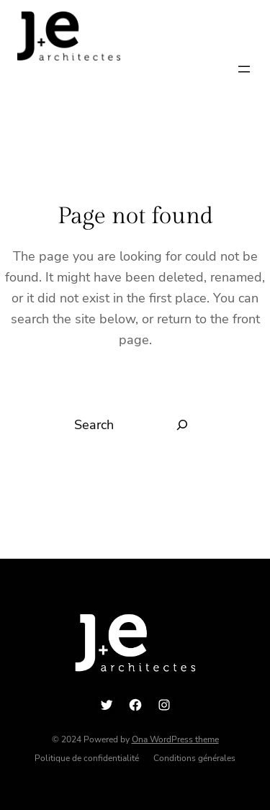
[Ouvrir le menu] (244, 69)
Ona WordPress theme (175, 739)
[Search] (182, 424)
